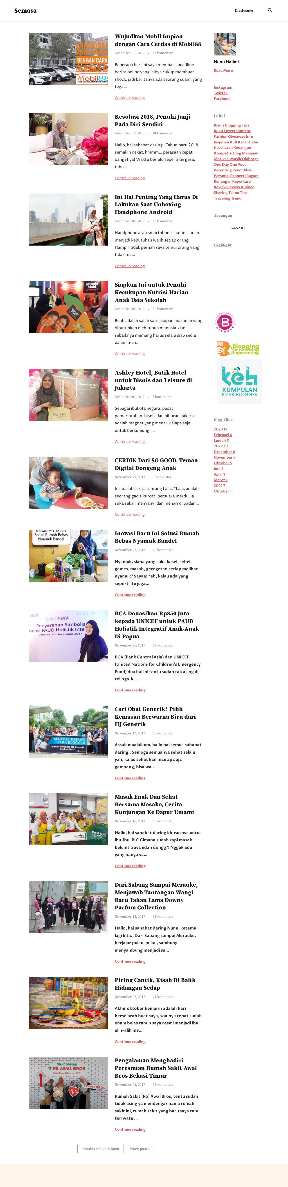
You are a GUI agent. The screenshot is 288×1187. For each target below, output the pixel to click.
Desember (224, 452)
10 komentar (163, 550)
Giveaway (237, 136)
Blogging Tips (237, 125)
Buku (219, 131)
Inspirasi (222, 142)
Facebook (222, 99)
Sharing (221, 193)
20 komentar (163, 821)
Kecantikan (248, 142)
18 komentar (162, 133)
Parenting (223, 170)
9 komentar (162, 477)
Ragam (252, 176)
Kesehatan (223, 147)
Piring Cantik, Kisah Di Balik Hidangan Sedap (155, 984)
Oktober (223, 463)
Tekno (234, 193)
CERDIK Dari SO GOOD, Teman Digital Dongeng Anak (156, 464)
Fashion (221, 136)
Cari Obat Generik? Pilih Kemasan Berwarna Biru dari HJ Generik (155, 717)
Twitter (220, 93)
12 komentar (162, 53)
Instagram (223, 87)
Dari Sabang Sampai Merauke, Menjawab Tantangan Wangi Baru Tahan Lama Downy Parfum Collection (156, 896)
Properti (238, 176)
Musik (236, 159)
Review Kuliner (240, 187)
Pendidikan (242, 170)
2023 (220, 429)
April (219, 474)
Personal (222, 176)
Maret (220, 480)
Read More (223, 70)
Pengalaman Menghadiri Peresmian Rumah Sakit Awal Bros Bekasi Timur (156, 1068)
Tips (244, 193)
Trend (236, 198)
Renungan (223, 181)
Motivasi (222, 159)
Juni (218, 469)
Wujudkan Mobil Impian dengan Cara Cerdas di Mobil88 (158, 40)
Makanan (250, 153)
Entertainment (237, 131)
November (224, 457)
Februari (223, 435)
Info (249, 136)
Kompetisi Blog (228, 153)
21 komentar (162, 309)
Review (220, 187)
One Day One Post (230, 164)
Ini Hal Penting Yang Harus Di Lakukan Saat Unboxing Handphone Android (156, 204)
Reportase (241, 181)
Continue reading (130, 98)
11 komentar (162, 221)
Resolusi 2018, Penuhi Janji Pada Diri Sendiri (153, 120)
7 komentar (161, 397)
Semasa (25, 11)
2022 (221, 446)
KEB (234, 142)
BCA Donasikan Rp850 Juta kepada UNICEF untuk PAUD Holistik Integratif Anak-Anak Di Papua (157, 625)
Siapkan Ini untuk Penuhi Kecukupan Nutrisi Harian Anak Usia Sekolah (152, 292)
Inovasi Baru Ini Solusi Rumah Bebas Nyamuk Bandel (157, 537)
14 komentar (163, 645)
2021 (219, 485)
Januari (221, 440)
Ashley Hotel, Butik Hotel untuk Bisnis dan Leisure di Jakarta (153, 380)
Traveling (222, 198)
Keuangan (242, 147)
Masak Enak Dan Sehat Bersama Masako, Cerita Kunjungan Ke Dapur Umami (154, 804)
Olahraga (250, 159)
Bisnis (219, 125)
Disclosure (244, 11)
